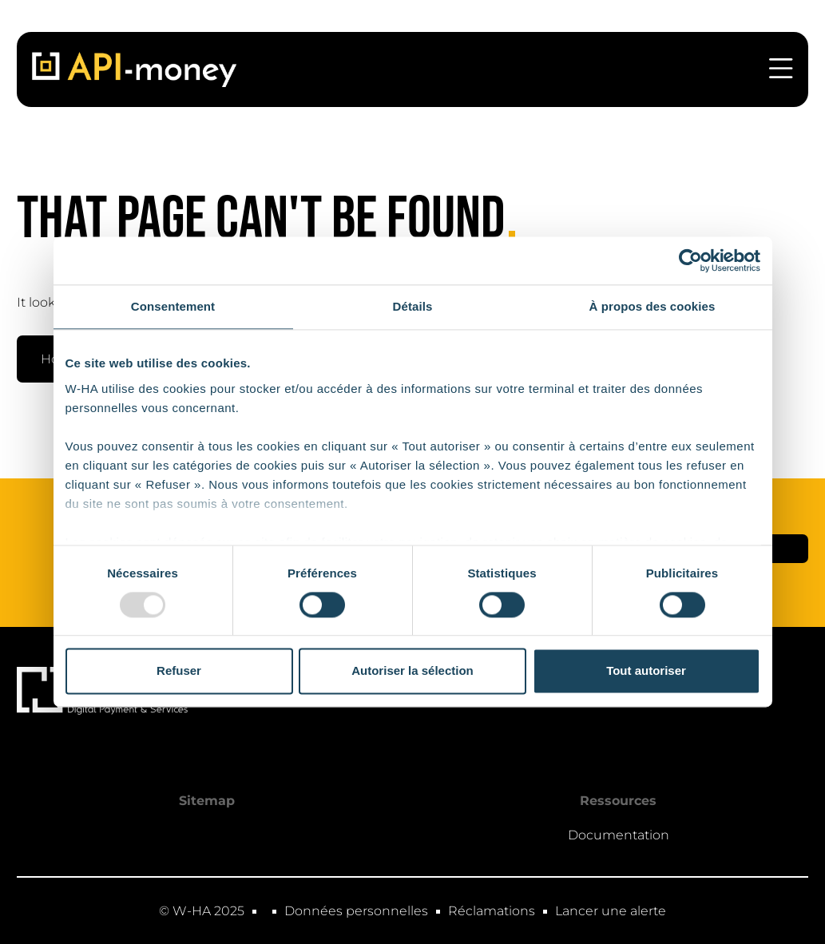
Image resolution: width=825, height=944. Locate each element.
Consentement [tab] (173, 306)
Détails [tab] (413, 306)
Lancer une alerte (610, 910)
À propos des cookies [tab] (652, 306)
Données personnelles (356, 910)
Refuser (179, 671)
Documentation (618, 835)
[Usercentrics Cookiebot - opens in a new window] (690, 260)
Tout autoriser (646, 671)
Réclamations (491, 910)
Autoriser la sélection (412, 671)
